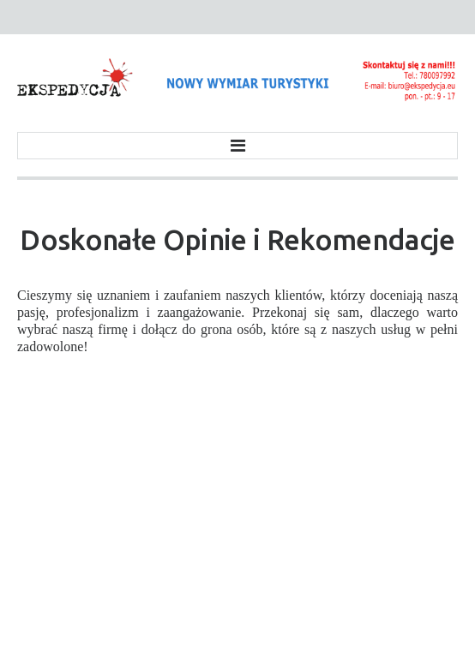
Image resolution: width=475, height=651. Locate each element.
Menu (237, 145)
